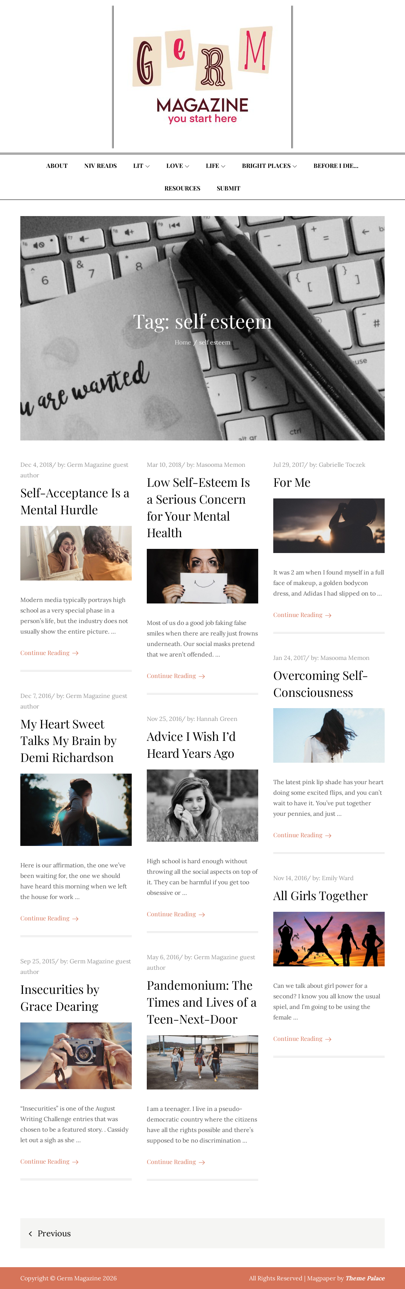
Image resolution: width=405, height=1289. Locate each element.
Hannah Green (217, 718)
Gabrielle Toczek (342, 464)
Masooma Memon (220, 464)
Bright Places (269, 165)
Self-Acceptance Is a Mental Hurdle (74, 500)
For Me (292, 482)
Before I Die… (336, 165)
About (57, 165)
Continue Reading (49, 653)
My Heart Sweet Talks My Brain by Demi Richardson (68, 740)
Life (215, 165)
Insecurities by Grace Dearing (59, 997)
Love (177, 165)
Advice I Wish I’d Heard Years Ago (191, 744)
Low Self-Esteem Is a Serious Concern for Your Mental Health (198, 507)
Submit (229, 188)
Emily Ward (338, 878)
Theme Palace (365, 1278)
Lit (141, 165)
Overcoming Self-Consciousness (320, 683)
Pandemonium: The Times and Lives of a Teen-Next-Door (202, 1002)
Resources (182, 188)
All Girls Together (320, 895)
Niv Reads (100, 165)
